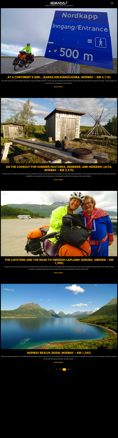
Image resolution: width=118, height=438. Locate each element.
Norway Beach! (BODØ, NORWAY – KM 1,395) (59, 353)
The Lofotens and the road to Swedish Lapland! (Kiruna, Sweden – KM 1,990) (59, 261)
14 (68, 369)
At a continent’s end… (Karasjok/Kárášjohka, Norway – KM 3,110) (59, 77)
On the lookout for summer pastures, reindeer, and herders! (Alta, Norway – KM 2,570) (59, 168)
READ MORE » (59, 87)
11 (56, 369)
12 (60, 369)
